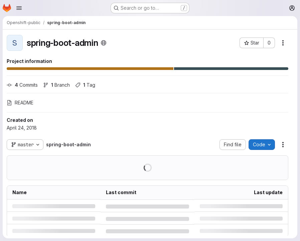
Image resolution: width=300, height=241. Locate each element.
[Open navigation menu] (19, 8)
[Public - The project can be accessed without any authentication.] (103, 43)
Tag (85, 85)
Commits (22, 85)
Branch (56, 85)
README (20, 102)
